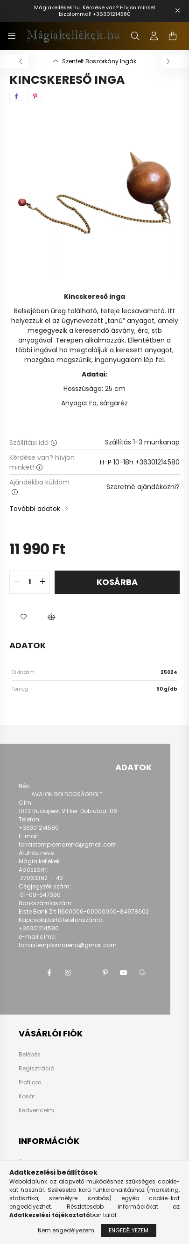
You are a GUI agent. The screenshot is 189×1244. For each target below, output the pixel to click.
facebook (49, 972)
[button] (23, 617)
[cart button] (172, 36)
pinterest (105, 972)
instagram (67, 972)
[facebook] (16, 96)
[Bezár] (177, 11)
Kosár (27, 1096)
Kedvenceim (36, 1110)
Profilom (30, 1082)
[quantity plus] (42, 582)
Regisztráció (36, 1068)
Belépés (30, 1054)
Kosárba (117, 582)
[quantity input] (29, 582)
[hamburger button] (11, 36)
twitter (86, 972)
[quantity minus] (17, 582)
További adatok (34, 508)
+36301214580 (112, 14)
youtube (123, 972)
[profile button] (154, 36)
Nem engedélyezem (66, 1230)
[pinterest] (35, 96)
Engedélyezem (128, 1230)
